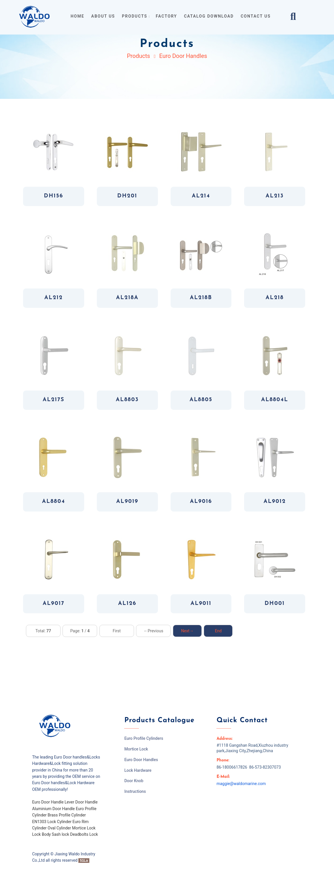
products (135, 16)
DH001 (275, 603)
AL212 (53, 298)
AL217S (54, 400)
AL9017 (54, 603)
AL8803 (127, 400)
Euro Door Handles (183, 55)
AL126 (127, 603)
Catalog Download (209, 16)
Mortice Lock (136, 749)
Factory (166, 16)
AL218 (275, 298)
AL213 (275, 196)
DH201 (127, 196)
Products (138, 55)
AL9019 (127, 501)
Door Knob (133, 780)
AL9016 (201, 501)
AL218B (201, 298)
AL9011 (201, 603)
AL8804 (53, 501)
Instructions (135, 791)
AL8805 (201, 400)
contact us (256, 16)
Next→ (187, 631)
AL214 (201, 196)
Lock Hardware (137, 770)
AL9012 (274, 501)
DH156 (53, 196)
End (218, 631)
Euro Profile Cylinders (143, 738)
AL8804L (274, 400)
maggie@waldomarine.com (241, 783)
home (77, 16)
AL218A (127, 298)
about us (103, 16)
